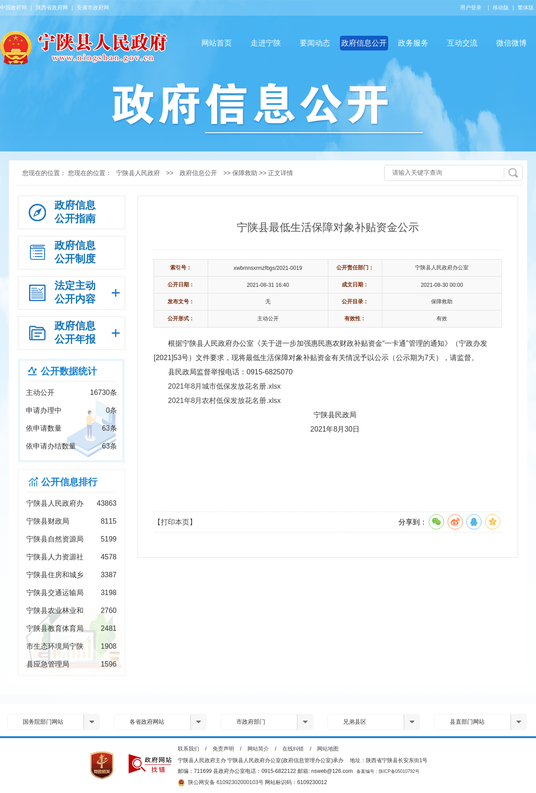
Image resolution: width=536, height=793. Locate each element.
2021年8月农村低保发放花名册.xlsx (224, 400)
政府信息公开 (364, 43)
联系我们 (188, 749)
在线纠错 (293, 749)
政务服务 (413, 43)
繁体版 (526, 7)
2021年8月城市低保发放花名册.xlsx (224, 386)
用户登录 (471, 7)
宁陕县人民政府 (138, 172)
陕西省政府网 (52, 7)
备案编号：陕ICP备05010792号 (387, 771)
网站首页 (216, 43)
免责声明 (223, 749)
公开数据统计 (69, 371)
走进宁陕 (266, 43)
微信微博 (511, 43)
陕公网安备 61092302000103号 (221, 782)
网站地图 (328, 749)
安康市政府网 (93, 7)
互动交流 (462, 43)
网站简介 (258, 749)
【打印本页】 (175, 522)
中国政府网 (13, 7)
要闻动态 (315, 43)
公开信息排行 (69, 482)
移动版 (501, 7)
